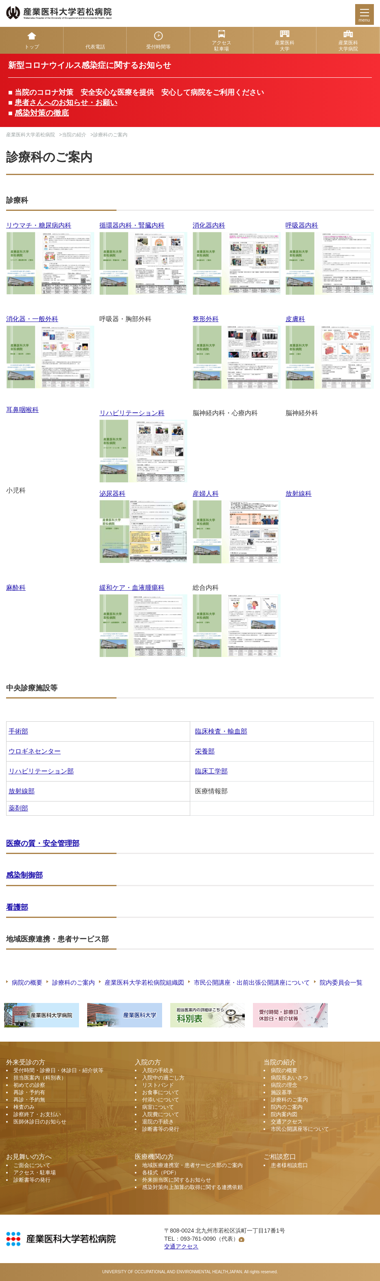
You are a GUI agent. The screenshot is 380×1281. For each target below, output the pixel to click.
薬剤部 (18, 808)
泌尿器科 (112, 493)
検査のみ (24, 1107)
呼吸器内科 (302, 225)
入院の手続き (158, 1070)
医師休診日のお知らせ (39, 1122)
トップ (31, 47)
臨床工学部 (211, 771)
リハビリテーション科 (132, 412)
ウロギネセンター (35, 751)
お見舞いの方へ (29, 1156)
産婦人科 (206, 493)
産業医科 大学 (284, 45)
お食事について (160, 1092)
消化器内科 (209, 225)
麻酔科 (16, 587)
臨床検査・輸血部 (221, 731)
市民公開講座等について (300, 1129)
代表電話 (95, 47)
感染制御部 (24, 875)
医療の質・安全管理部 (42, 843)
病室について (158, 1107)
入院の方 (148, 1062)
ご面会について (32, 1165)
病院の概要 (27, 982)
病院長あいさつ (289, 1078)
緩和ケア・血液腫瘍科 (132, 587)
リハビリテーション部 (41, 771)
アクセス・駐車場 (34, 1172)
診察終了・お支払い (37, 1114)
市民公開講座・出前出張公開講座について (252, 982)
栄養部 (205, 751)
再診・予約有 (29, 1092)
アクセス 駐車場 (221, 45)
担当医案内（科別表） (39, 1078)
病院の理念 (284, 1085)
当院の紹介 (74, 135)
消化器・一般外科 (32, 318)
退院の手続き (158, 1122)
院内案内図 (284, 1114)
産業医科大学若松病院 (30, 135)
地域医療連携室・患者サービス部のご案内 (192, 1165)
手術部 (18, 731)
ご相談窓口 (280, 1156)
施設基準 (281, 1092)
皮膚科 (295, 318)
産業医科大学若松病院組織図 (144, 982)
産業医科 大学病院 (348, 45)
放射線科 (299, 493)
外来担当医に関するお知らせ (176, 1180)
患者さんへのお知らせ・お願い (66, 103)
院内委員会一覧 (341, 982)
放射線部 (22, 791)
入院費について (160, 1114)
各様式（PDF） (160, 1172)
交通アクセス (287, 1122)
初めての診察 (29, 1085)
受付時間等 (158, 47)
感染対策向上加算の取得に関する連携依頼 (192, 1187)
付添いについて (160, 1100)
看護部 (17, 907)
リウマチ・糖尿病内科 (38, 225)
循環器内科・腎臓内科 (132, 225)
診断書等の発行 (160, 1129)
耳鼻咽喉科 (22, 409)
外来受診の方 (25, 1062)
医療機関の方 (154, 1156)
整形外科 (206, 318)
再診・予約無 (29, 1100)
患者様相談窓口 (289, 1165)
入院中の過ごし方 (163, 1078)
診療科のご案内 (73, 982)
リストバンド (158, 1085)
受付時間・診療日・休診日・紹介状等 (58, 1070)
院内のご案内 (287, 1107)
